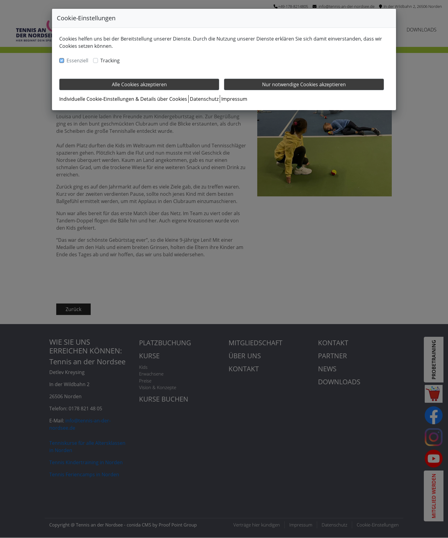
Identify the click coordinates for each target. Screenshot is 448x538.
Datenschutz (204, 99)
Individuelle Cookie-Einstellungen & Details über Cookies (123, 99)
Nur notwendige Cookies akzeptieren (304, 84)
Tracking (110, 60)
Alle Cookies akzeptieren (139, 84)
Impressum (234, 99)
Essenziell (77, 60)
